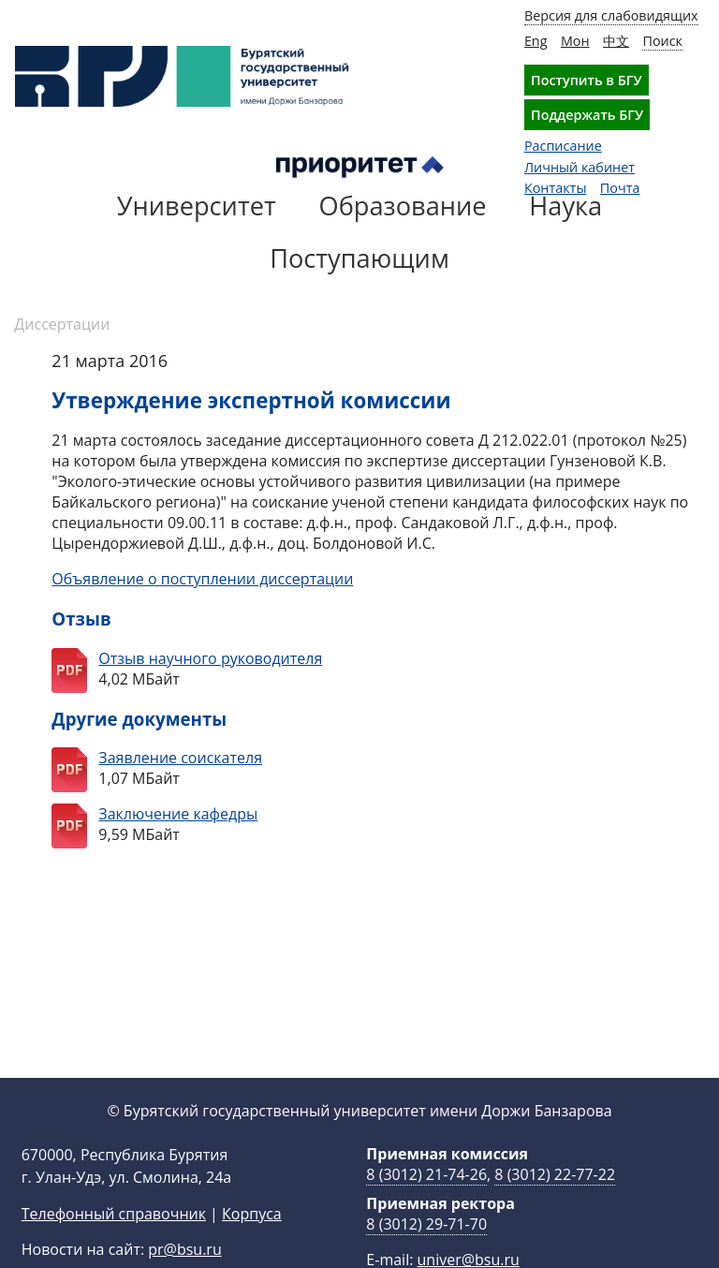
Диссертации (62, 324)
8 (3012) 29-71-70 (426, 1254)
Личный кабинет (579, 167)
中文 (616, 41)
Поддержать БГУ (587, 115)
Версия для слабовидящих (611, 15)
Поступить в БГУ (586, 80)
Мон (575, 41)
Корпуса (252, 1243)
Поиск (662, 41)
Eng (536, 41)
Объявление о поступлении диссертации (202, 578)
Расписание (563, 146)
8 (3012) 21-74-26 (426, 1204)
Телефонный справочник (114, 1243)
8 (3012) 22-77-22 (554, 1204)
